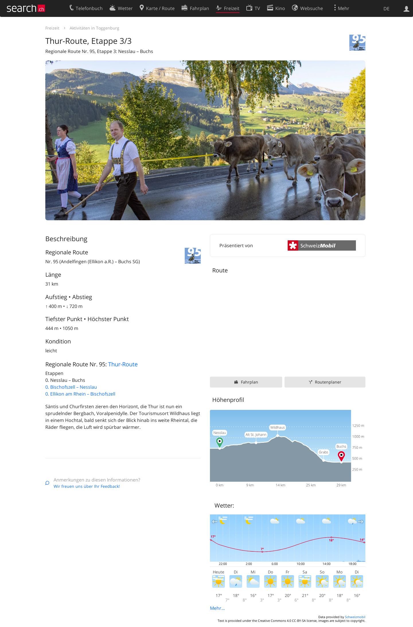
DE (386, 8)
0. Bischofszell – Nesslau (71, 387)
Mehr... (217, 608)
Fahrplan (249, 382)
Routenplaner (328, 382)
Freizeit (52, 28)
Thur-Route (123, 364)
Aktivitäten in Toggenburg (94, 28)
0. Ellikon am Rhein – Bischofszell (80, 394)
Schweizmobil (355, 617)
